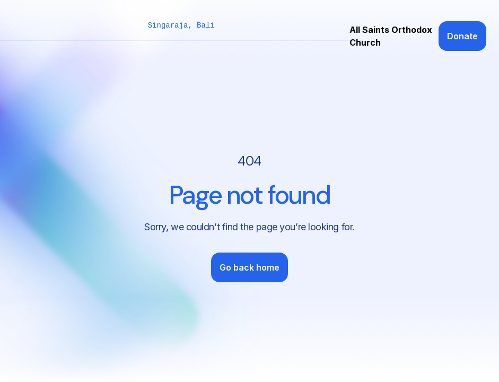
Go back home (249, 267)
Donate (462, 36)
